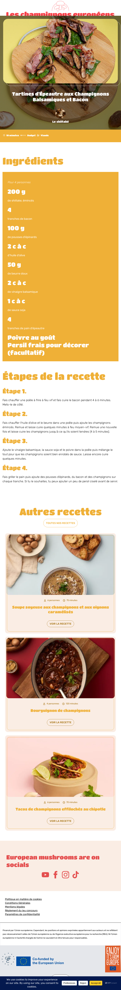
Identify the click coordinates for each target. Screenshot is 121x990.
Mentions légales (15, 906)
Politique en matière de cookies (23, 899)
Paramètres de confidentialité (22, 914)
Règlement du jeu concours (21, 910)
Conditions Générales (17, 902)
